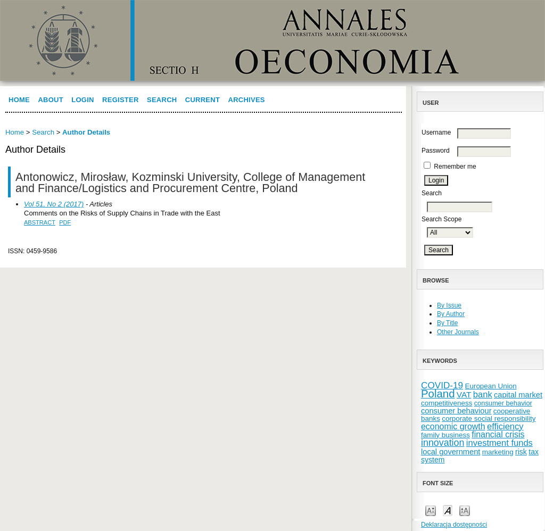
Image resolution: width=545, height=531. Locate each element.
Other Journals (458, 332)
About (50, 100)
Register (120, 100)
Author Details (86, 132)
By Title (447, 323)
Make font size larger (464, 510)
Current (202, 100)
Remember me (455, 166)
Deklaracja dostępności (454, 524)
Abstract (39, 222)
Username (436, 132)
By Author (451, 314)
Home (19, 100)
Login (82, 100)
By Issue (449, 305)
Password (436, 150)
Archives (246, 100)
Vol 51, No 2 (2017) (54, 204)
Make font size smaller (430, 510)
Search (162, 100)
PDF (65, 222)
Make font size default (447, 510)
